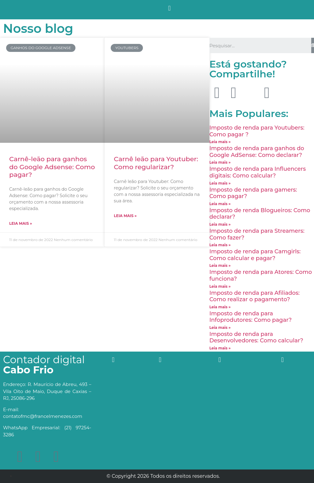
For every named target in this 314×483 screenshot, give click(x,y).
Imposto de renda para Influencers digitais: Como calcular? (257, 172)
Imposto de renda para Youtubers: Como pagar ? (256, 131)
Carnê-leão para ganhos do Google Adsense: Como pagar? (52, 166)
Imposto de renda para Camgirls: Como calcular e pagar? (255, 255)
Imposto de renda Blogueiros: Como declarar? (259, 213)
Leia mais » (20, 223)
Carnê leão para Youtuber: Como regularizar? (156, 162)
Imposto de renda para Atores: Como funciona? (260, 275)
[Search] (312, 45)
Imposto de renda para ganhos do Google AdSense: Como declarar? (256, 151)
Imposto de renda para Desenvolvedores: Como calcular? (256, 337)
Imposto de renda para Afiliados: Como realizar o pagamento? (254, 296)
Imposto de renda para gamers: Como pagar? (253, 193)
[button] (169, 8)
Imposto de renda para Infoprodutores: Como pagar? (250, 317)
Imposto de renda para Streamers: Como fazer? (256, 234)
